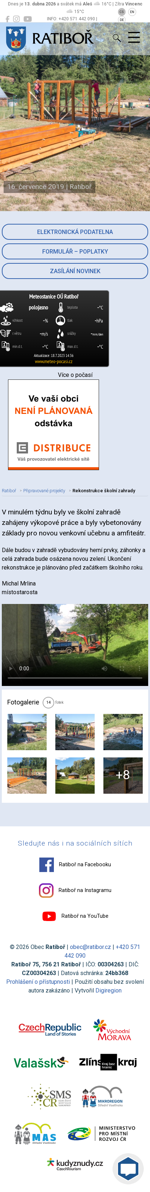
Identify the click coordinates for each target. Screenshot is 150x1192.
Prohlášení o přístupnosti (38, 981)
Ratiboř (9, 490)
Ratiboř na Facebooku (75, 865)
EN (132, 12)
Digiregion (108, 990)
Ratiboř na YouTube (75, 916)
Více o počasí (75, 374)
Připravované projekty (44, 490)
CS (121, 12)
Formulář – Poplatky (75, 251)
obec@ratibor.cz (90, 947)
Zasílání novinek (75, 271)
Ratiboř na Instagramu (75, 890)
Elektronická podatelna (75, 232)
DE (122, 20)
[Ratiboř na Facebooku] (7, 19)
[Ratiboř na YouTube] (27, 19)
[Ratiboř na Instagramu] (16, 19)
